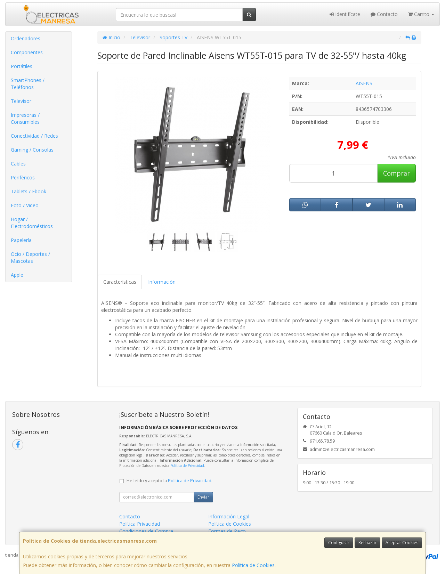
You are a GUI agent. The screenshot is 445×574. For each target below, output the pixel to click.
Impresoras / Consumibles (25, 118)
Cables (18, 163)
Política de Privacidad (187, 465)
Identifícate (345, 14)
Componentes (27, 52)
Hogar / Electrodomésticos (32, 222)
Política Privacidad (139, 523)
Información (162, 281)
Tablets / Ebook (28, 191)
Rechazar (367, 542)
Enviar (203, 497)
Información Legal (228, 516)
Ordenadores (25, 38)
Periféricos (23, 177)
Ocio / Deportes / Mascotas (30, 257)
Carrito (421, 14)
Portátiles (21, 66)
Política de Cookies (253, 565)
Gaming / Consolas (32, 149)
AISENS (364, 83)
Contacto (384, 14)
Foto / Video (25, 205)
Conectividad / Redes (34, 135)
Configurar (338, 542)
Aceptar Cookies (402, 542)
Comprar (396, 173)
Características (119, 281)
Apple (17, 275)
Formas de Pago (227, 531)
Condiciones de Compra (146, 531)
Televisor (21, 101)
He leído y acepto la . (169, 481)
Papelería (21, 240)
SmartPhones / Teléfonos (27, 83)
